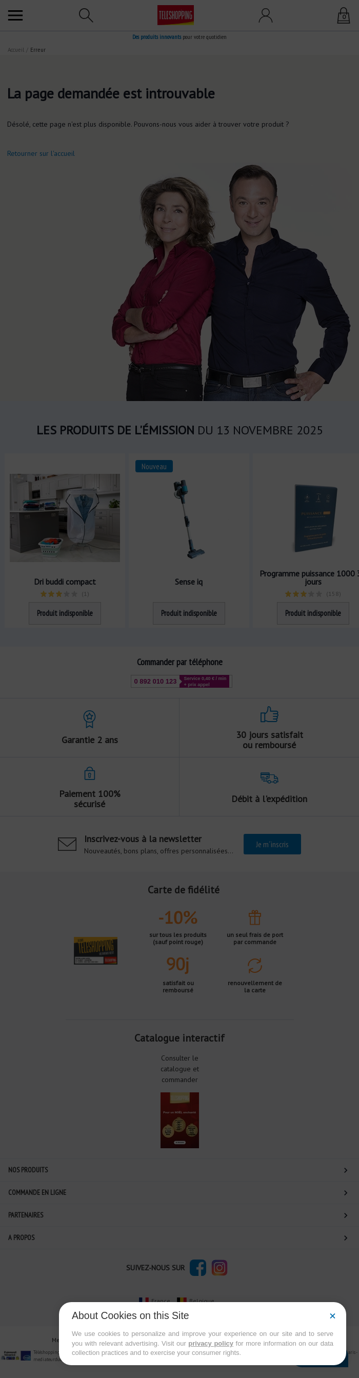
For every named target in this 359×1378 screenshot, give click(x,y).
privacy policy (210, 1343)
